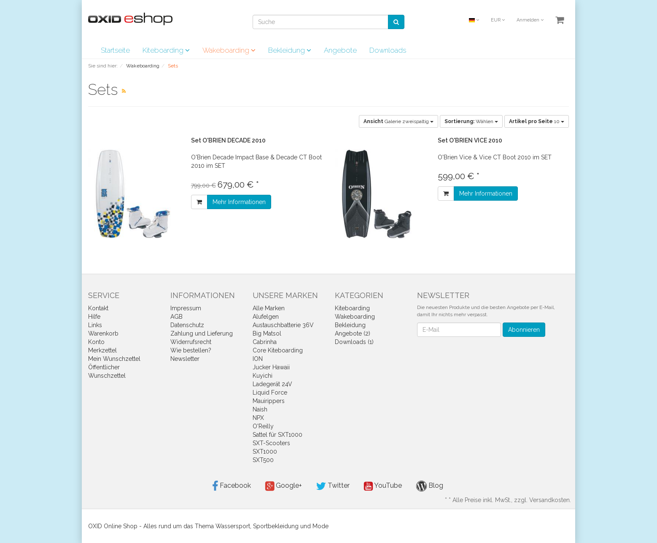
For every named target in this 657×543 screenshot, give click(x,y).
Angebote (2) (352, 333)
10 (536, 121)
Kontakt (98, 308)
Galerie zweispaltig (399, 121)
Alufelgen (266, 316)
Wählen (471, 121)
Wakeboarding (229, 50)
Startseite (115, 50)
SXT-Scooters (271, 443)
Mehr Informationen (239, 202)
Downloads (387, 50)
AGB (176, 316)
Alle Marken (269, 308)
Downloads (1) (354, 342)
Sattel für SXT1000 (277, 434)
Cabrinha (265, 342)
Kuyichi (262, 375)
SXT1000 (265, 451)
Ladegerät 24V (272, 384)
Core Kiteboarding (278, 350)
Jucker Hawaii (271, 367)
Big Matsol (267, 333)
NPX (258, 417)
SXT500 (263, 460)
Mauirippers (269, 401)
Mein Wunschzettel (114, 358)
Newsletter (184, 358)
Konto (96, 342)
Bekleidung (289, 50)
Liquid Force (270, 392)
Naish (260, 409)
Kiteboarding (166, 50)
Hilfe (94, 316)
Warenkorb (103, 333)
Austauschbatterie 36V (283, 325)
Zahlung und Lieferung (201, 333)
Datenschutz (187, 325)
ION (258, 358)
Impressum (185, 308)
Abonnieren (524, 329)
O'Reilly (263, 426)
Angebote (340, 50)
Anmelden (530, 20)
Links (95, 325)
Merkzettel (102, 350)
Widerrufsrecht (190, 342)
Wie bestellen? (190, 350)
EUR (498, 20)
